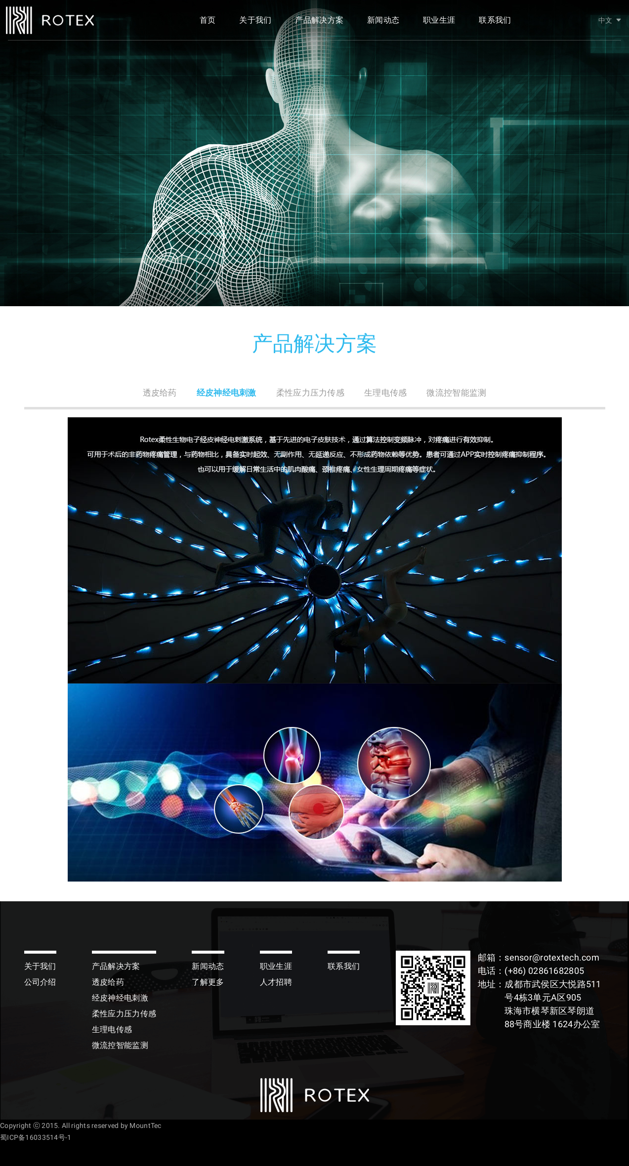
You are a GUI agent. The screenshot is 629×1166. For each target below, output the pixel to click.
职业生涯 (439, 23)
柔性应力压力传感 (310, 392)
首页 (208, 23)
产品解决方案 (319, 23)
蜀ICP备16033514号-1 (35, 1137)
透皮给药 (153, 392)
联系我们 (495, 23)
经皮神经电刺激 (222, 392)
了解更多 (208, 982)
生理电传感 (388, 392)
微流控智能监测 (462, 392)
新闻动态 (383, 23)
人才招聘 (276, 982)
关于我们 (255, 23)
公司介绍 (40, 982)
